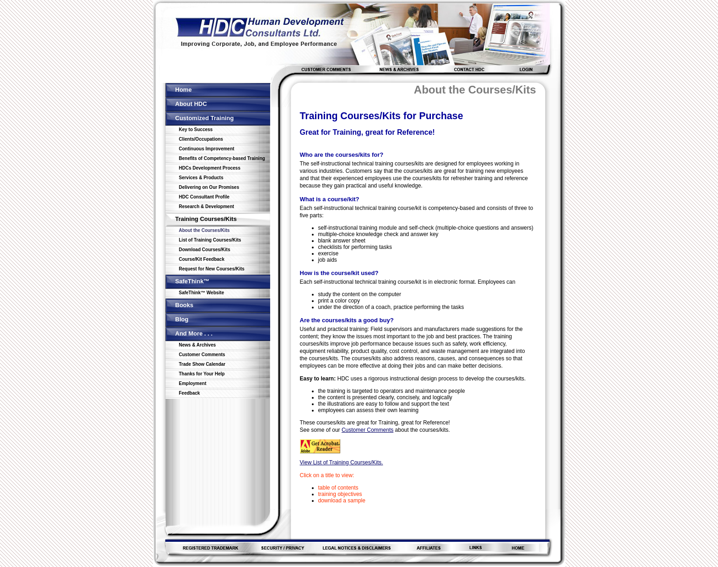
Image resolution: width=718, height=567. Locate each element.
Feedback (189, 393)
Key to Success (196, 129)
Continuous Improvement (206, 148)
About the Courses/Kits (204, 230)
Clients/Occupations (201, 139)
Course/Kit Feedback (201, 259)
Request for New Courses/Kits (212, 268)
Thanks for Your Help (202, 373)
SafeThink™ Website (201, 292)
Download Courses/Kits (204, 249)
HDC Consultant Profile (204, 196)
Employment (193, 383)
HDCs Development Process (210, 168)
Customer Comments (202, 354)
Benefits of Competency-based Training (222, 158)
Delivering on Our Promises (209, 187)
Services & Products (201, 177)
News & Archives (197, 344)
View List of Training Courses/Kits (341, 462)
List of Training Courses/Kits (210, 239)
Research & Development (206, 206)
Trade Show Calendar (202, 364)
